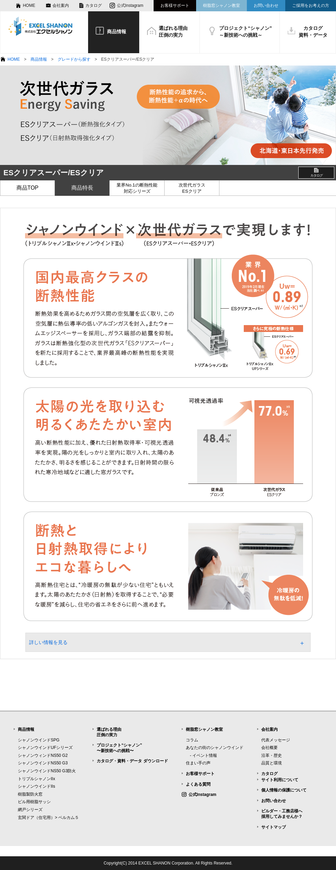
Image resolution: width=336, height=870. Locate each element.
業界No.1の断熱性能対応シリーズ (137, 188)
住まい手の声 (198, 763)
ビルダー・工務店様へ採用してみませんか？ (281, 814)
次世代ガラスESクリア (192, 188)
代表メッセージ (275, 740)
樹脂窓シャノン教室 (221, 5)
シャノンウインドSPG (38, 740)
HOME (29, 5)
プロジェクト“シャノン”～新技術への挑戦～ (245, 31)
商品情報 (116, 31)
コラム (192, 740)
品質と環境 (271, 763)
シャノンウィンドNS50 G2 (43, 755)
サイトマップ (273, 827)
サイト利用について (279, 779)
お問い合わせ (266, 5)
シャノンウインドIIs (36, 786)
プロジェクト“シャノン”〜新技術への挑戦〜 (119, 748)
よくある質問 (198, 784)
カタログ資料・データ (313, 31)
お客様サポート (174, 5)
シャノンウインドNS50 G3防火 (47, 770)
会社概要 (269, 747)
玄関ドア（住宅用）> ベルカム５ (48, 817)
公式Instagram (130, 5)
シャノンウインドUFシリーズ (45, 747)
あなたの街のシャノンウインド (214, 747)
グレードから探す (74, 59)
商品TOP (27, 188)
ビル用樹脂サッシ (34, 801)
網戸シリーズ (30, 809)
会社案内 (60, 5)
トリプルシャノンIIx (36, 778)
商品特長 (82, 188)
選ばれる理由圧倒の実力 (173, 31)
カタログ (93, 5)
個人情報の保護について (284, 790)
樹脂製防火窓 (30, 794)
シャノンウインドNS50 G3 (43, 763)
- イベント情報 (201, 755)
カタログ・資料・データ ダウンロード (132, 761)
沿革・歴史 (271, 755)
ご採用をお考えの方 (310, 5)
